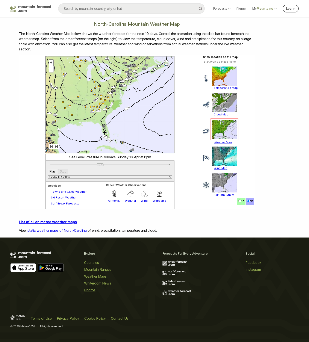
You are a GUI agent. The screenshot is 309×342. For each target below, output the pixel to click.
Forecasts (221, 8)
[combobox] (131, 8)
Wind (144, 200)
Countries (91, 262)
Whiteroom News (97, 283)
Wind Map (220, 168)
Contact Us (120, 318)
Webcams (159, 200)
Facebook (253, 262)
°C (242, 201)
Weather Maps (95, 276)
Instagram (253, 269)
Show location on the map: (221, 57)
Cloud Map (221, 114)
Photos (241, 9)
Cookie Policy (95, 318)
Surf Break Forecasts (65, 203)
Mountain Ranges (97, 269)
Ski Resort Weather (64, 197)
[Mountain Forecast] (30, 8)
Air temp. (114, 200)
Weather (130, 200)
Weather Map (223, 142)
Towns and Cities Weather (69, 191)
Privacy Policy (68, 318)
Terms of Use (41, 318)
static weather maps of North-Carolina (57, 230)
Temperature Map (226, 87)
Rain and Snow (224, 194)
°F (251, 201)
